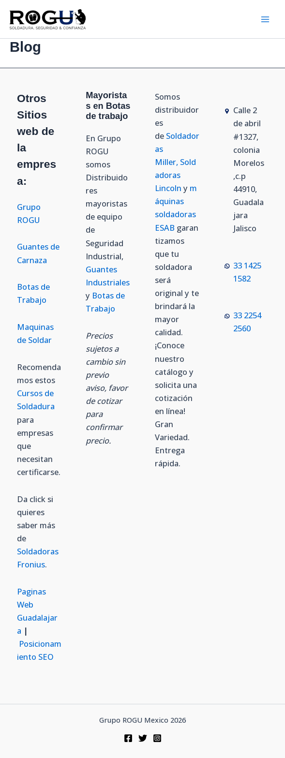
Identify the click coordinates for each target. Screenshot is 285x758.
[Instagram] (157, 738)
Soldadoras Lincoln (175, 174)
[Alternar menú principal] (265, 19)
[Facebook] (128, 738)
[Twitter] (142, 738)
